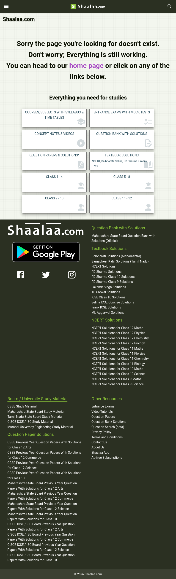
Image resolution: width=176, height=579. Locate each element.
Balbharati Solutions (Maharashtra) (116, 256)
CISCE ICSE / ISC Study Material (30, 422)
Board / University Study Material (37, 398)
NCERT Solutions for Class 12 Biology (118, 343)
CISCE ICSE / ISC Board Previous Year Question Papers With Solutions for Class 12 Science (40, 547)
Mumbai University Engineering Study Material (40, 427)
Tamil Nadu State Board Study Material (34, 416)
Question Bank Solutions (108, 422)
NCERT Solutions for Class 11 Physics (118, 353)
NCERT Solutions (103, 266)
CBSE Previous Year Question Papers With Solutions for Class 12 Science (44, 465)
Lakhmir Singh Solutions (108, 287)
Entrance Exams (102, 406)
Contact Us (99, 442)
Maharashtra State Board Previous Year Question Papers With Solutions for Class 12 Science (42, 506)
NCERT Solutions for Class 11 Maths (117, 348)
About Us (97, 447)
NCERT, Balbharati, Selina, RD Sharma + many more (122, 161)
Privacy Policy (101, 432)
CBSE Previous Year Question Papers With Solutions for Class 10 (44, 475)
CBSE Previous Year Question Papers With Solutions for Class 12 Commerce (44, 455)
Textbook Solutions (108, 248)
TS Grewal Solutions (105, 292)
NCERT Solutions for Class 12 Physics (118, 333)
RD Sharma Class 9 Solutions (112, 282)
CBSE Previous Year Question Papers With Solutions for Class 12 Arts (44, 444)
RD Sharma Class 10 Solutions (113, 277)
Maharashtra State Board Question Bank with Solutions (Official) (123, 238)
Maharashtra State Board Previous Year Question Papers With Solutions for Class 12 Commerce (42, 496)
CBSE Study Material (21, 406)
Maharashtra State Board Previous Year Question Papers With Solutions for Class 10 (42, 516)
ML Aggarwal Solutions (107, 312)
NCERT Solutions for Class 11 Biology (118, 364)
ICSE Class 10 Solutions (108, 297)
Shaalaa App (100, 452)
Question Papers (103, 416)
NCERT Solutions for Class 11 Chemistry (120, 358)
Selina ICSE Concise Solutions (112, 302)
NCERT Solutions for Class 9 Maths (116, 379)
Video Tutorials (102, 411)
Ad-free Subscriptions (106, 457)
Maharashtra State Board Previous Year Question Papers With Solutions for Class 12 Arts (42, 485)
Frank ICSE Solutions (106, 307)
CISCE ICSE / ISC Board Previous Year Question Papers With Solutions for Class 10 (40, 557)
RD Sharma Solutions (106, 271)
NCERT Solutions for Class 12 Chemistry (120, 338)
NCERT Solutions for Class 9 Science (117, 384)
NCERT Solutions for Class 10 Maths (117, 369)
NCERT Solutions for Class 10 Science (118, 374)
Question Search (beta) (107, 427)
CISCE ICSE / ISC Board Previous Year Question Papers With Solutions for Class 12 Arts (40, 526)
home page (86, 66)
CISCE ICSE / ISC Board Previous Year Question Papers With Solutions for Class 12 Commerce (40, 537)
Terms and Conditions (107, 437)
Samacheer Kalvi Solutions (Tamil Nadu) (120, 261)
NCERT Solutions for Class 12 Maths (117, 328)
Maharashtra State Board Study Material (35, 411)
